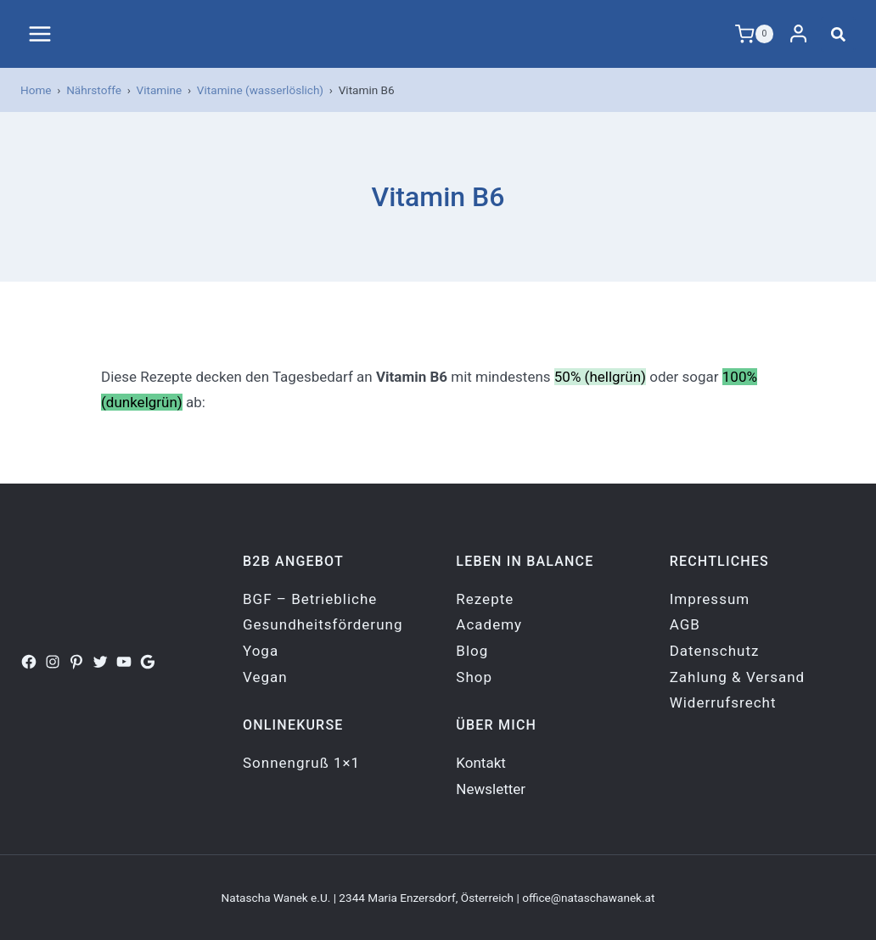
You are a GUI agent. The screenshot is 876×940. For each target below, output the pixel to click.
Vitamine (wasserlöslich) (260, 90)
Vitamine (159, 90)
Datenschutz (715, 650)
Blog (472, 650)
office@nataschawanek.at (588, 897)
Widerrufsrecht (723, 702)
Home (36, 90)
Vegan (265, 677)
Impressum (710, 598)
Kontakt (481, 762)
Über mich (496, 725)
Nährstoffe (93, 90)
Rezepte (485, 598)
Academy (489, 624)
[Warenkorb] (755, 34)
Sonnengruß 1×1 (301, 762)
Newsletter (490, 789)
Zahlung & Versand (737, 677)
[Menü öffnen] (40, 33)
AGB (685, 624)
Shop (474, 677)
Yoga (260, 650)
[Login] (798, 34)
